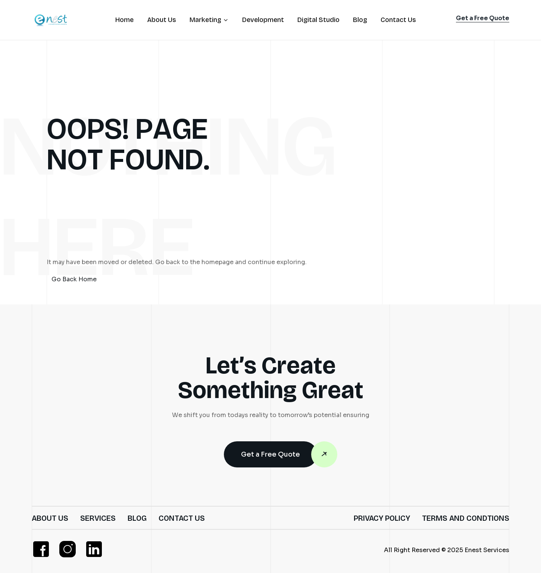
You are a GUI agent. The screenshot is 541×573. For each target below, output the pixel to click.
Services (98, 518)
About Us (50, 518)
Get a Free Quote (279, 454)
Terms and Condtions (465, 518)
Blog (137, 518)
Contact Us (182, 518)
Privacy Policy (382, 518)
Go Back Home (74, 279)
